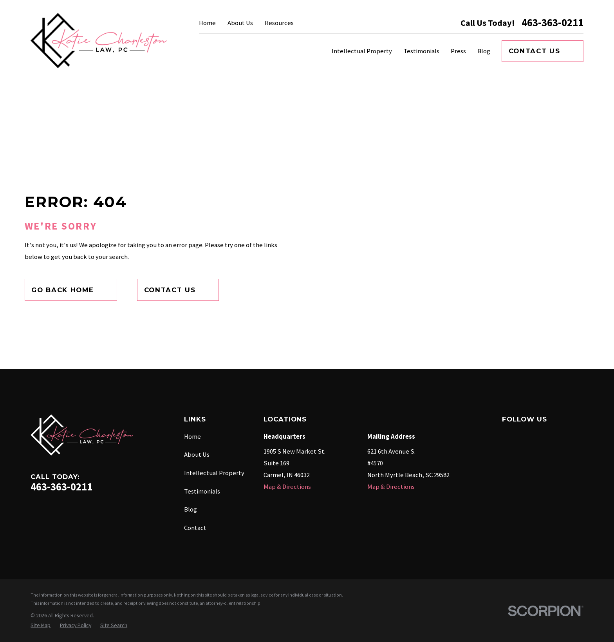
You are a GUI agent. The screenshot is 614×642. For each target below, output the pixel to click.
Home (207, 23)
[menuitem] (41, 625)
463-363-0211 (552, 23)
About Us (240, 23)
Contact (195, 528)
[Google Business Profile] (528, 435)
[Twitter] (573, 435)
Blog (190, 509)
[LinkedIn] (506, 457)
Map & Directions (287, 487)
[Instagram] (551, 435)
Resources (279, 23)
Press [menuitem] (458, 51)
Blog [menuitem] (483, 51)
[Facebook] (506, 435)
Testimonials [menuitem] (421, 51)
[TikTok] (551, 457)
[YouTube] (528, 457)
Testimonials (202, 491)
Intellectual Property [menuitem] (362, 51)
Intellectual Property (214, 473)
